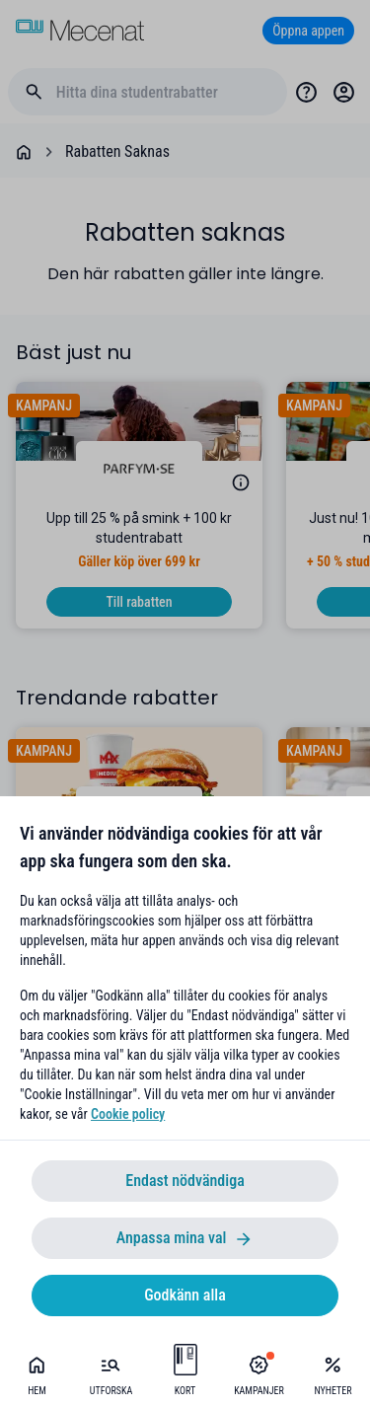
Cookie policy (128, 1114)
